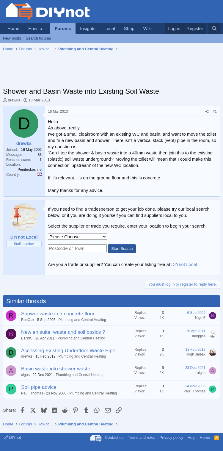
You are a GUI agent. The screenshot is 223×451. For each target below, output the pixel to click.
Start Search (122, 248)
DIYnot (12, 437)
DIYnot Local (184, 264)
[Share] (207, 111)
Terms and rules (141, 437)
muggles (198, 336)
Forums (63, 28)
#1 (215, 111)
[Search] (214, 28)
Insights (87, 28)
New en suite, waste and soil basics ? (63, 332)
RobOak (27, 320)
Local (109, 28)
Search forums (38, 38)
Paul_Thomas (32, 393)
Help (192, 437)
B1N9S (26, 338)
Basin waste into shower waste (55, 369)
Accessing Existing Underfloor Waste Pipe (68, 350)
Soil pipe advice (38, 387)
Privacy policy (171, 437)
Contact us (114, 437)
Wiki (147, 28)
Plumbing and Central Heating (82, 320)
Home (13, 28)
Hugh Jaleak (195, 354)
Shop (129, 28)
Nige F (200, 318)
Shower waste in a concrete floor (58, 314)
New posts (12, 38)
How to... (37, 28)
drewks (14, 100)
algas (25, 375)
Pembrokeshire (30, 169)
